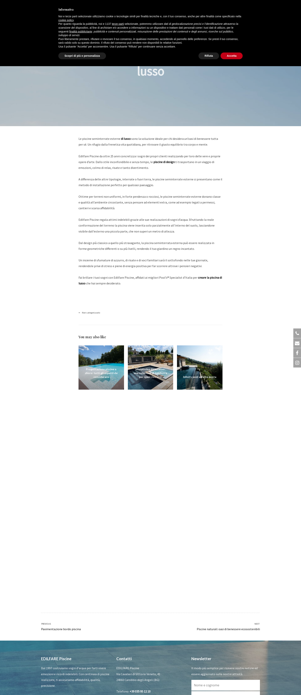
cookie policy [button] (66, 20)
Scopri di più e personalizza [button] (82, 55)
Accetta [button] (232, 55)
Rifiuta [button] (209, 55)
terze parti (118, 23)
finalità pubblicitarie (80, 31)
